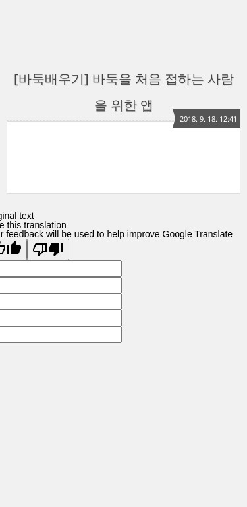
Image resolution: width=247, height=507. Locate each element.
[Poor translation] (48, 249)
